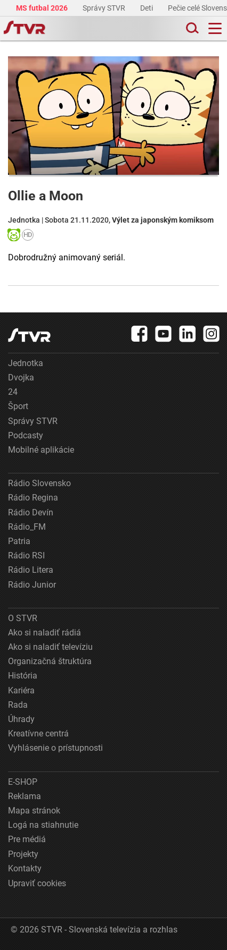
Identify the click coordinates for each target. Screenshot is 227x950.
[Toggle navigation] (215, 28)
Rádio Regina (33, 498)
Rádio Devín (30, 512)
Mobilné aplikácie (41, 450)
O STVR (22, 618)
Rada (18, 705)
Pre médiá (27, 839)
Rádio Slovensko (39, 483)
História (22, 676)
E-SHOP (22, 782)
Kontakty (25, 868)
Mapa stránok (34, 810)
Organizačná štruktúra (50, 661)
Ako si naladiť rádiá (44, 632)
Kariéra (21, 690)
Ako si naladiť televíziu (50, 647)
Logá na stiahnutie (43, 825)
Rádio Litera (30, 570)
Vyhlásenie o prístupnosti (55, 748)
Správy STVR (105, 8)
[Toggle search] (191, 28)
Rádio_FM (27, 527)
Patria (19, 541)
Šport (18, 406)
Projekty (23, 854)
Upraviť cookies (37, 883)
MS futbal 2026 (42, 8)
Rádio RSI (26, 555)
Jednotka (25, 363)
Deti (147, 8)
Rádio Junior (32, 585)
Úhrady (21, 719)
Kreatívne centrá (38, 733)
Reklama (24, 796)
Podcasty (25, 435)
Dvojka (21, 377)
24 (13, 392)
